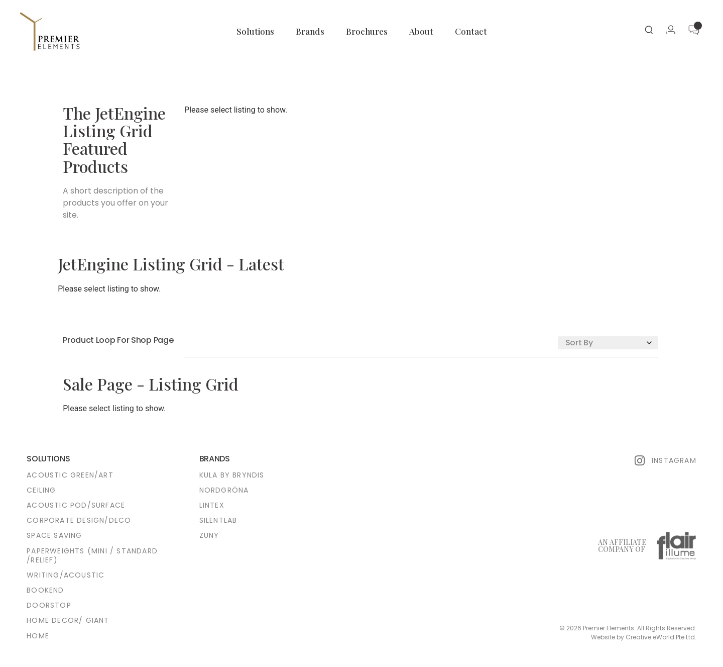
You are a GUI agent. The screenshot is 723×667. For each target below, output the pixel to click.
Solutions (255, 31)
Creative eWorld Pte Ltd (660, 637)
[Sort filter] (608, 342)
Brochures (367, 31)
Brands (310, 31)
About (421, 31)
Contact (471, 31)
